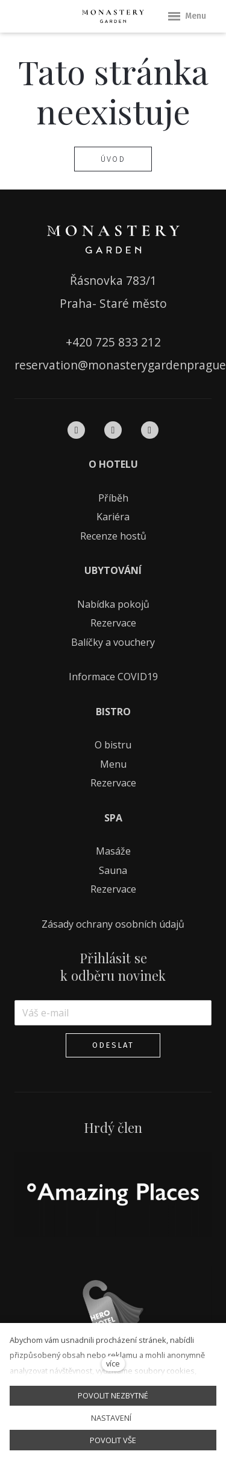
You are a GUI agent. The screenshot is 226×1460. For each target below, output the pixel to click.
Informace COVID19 (113, 676)
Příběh (113, 498)
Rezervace (113, 623)
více (113, 1363)
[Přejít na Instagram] (113, 430)
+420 (80, 342)
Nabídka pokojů (113, 604)
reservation (46, 365)
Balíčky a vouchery (113, 642)
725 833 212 (128, 342)
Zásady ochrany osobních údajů (113, 924)
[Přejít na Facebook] (76, 430)
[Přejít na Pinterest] (150, 430)
